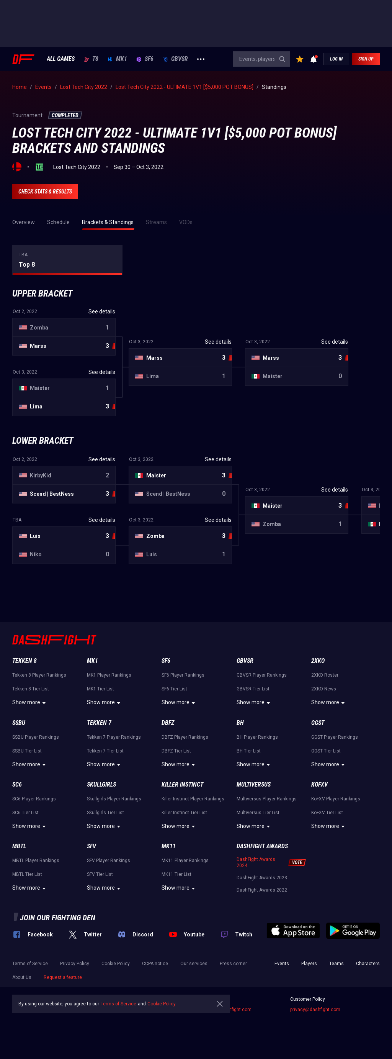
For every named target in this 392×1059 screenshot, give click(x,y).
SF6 (145, 59)
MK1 (117, 59)
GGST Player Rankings (334, 737)
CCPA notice (155, 963)
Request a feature (63, 977)
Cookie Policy (115, 963)
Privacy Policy (74, 963)
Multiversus (254, 784)
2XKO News (323, 689)
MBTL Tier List (27, 874)
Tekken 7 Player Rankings (114, 737)
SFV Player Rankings (108, 860)
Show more (30, 703)
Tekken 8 (24, 660)
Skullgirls (101, 784)
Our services (193, 963)
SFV (91, 846)
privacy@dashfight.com (315, 1009)
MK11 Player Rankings (185, 860)
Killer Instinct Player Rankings (193, 799)
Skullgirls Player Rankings (114, 799)
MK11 (169, 846)
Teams (336, 963)
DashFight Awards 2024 (256, 862)
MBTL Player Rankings (35, 860)
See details (101, 311)
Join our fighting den (57, 917)
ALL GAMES (61, 59)
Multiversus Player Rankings (267, 799)
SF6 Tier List (174, 689)
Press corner (233, 963)
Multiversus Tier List (258, 812)
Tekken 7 (99, 722)
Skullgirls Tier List (105, 812)
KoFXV (319, 784)
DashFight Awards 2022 (262, 890)
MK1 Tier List (100, 689)
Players (309, 963)
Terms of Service (30, 963)
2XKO (318, 660)
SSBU (18, 722)
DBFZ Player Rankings (185, 737)
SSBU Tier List (27, 751)
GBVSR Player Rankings (262, 675)
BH (240, 722)
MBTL (19, 846)
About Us (21, 977)
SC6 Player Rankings (34, 799)
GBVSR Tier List (253, 689)
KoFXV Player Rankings (335, 799)
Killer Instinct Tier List (184, 812)
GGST (317, 722)
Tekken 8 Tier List (30, 689)
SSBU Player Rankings (35, 737)
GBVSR (175, 59)
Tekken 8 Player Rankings (39, 675)
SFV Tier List (100, 874)
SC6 (17, 784)
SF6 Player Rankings (183, 675)
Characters (368, 963)
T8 (91, 59)
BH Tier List (249, 751)
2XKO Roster (324, 675)
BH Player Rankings (257, 737)
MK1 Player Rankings (109, 675)
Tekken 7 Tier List (105, 751)
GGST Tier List (326, 751)
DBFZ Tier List (176, 751)
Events (281, 963)
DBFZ (168, 722)
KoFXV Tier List (327, 812)
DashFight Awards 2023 (262, 877)
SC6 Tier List (25, 812)
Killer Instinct (182, 784)
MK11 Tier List (176, 874)
